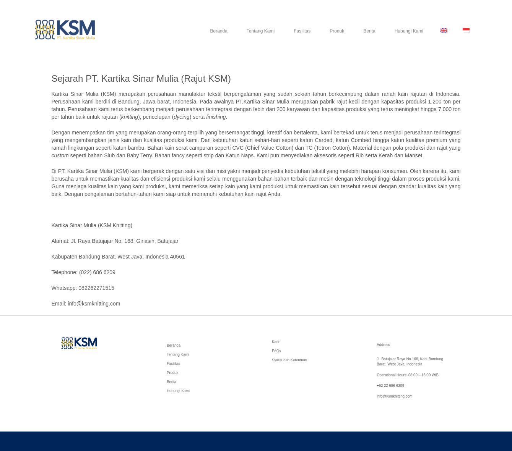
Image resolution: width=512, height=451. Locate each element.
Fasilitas (302, 37)
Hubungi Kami (409, 37)
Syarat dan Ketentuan (292, 358)
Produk (337, 37)
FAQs (282, 351)
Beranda (218, 37)
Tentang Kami (261, 37)
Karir (281, 343)
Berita (369, 37)
